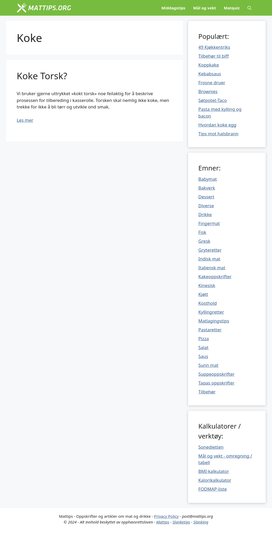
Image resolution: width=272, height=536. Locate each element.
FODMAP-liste (212, 489)
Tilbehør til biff (213, 56)
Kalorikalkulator (214, 480)
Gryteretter (210, 250)
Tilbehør (207, 392)
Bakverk (206, 188)
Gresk (204, 241)
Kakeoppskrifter (215, 276)
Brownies (208, 91)
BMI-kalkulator (213, 471)
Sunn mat (208, 365)
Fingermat (209, 223)
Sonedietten (211, 447)
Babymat (207, 179)
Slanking (200, 522)
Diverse (206, 206)
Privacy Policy (166, 516)
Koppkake (208, 65)
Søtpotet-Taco (212, 100)
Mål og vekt (204, 7)
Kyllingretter (211, 312)
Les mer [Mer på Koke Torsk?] (25, 120)
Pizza (203, 339)
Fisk (202, 232)
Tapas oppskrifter (216, 383)
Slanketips (181, 522)
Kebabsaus (209, 74)
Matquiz (232, 7)
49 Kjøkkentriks (214, 47)
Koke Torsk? (42, 76)
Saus (203, 356)
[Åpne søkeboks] (249, 8)
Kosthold (207, 303)
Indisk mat (209, 259)
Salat (203, 347)
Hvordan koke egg (217, 125)
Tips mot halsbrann (218, 134)
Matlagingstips (213, 321)
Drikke (205, 214)
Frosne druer (211, 83)
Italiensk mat (212, 268)
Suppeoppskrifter (216, 374)
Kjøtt (203, 294)
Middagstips (173, 7)
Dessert (206, 197)
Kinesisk (206, 285)
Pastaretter (210, 330)
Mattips (162, 522)
